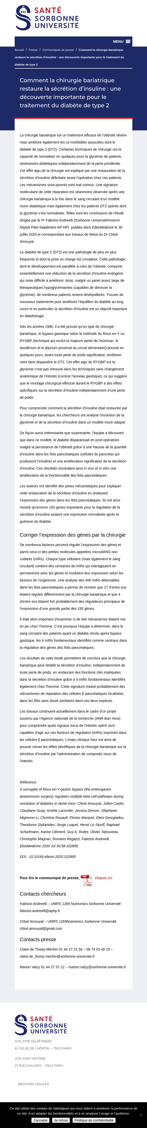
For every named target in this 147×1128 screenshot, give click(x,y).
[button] (118, 41)
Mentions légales (33, 1084)
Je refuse (61, 1120)
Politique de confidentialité (94, 1120)
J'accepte (40, 1120)
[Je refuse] (140, 1115)
